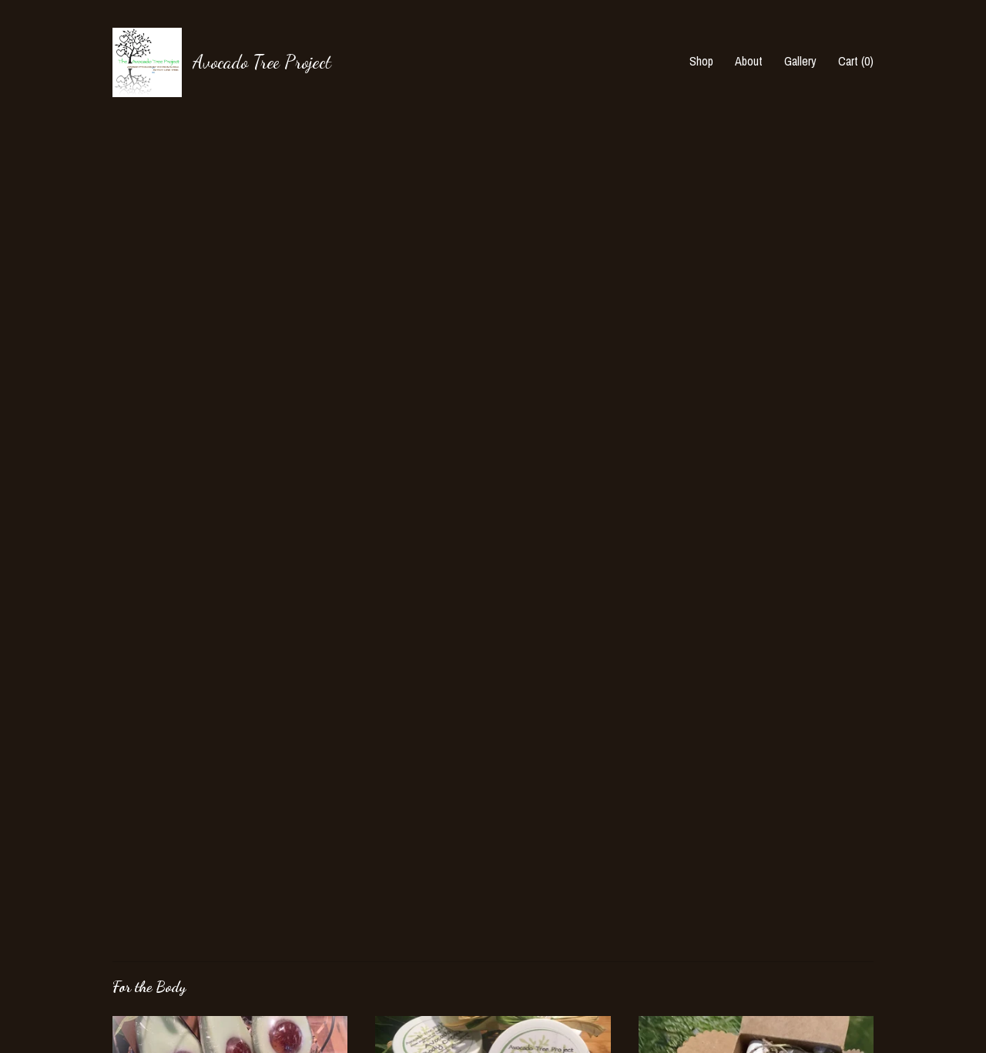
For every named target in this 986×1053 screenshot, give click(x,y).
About (749, 60)
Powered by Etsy (774, 952)
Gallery (800, 60)
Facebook (397, 909)
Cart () (856, 60)
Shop (701, 60)
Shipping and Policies (162, 973)
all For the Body (176, 744)
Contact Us (139, 994)
